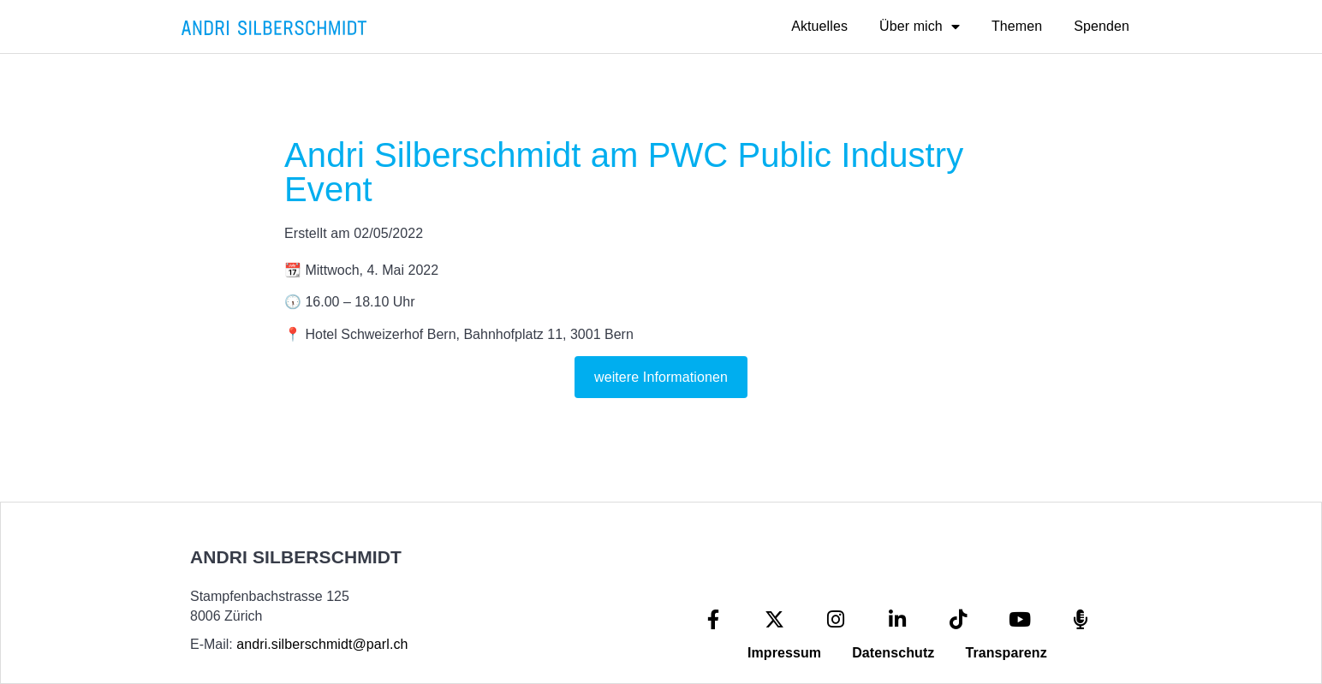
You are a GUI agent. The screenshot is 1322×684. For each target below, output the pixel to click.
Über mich (919, 26)
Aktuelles (819, 26)
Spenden (1101, 26)
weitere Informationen (661, 377)
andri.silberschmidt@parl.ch (322, 644)
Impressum (784, 652)
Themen (1017, 26)
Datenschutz (893, 652)
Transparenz (1005, 652)
